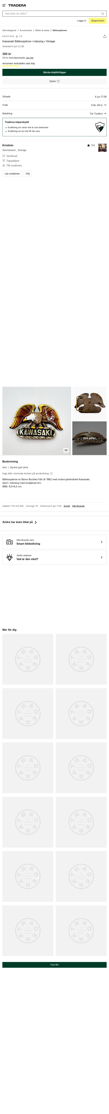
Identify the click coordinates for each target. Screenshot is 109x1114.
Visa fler (54, 964)
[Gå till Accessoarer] (26, 30)
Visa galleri (89, 438)
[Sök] (102, 13)
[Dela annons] (105, 36)
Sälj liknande (78, 506)
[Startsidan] (17, 5)
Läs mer (29, 57)
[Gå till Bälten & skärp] (42, 30)
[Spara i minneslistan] (54, 81)
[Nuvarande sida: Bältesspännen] (60, 30)
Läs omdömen (12, 173)
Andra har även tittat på (20, 522)
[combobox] (54, 13)
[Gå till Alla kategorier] (9, 30)
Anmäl (67, 506)
